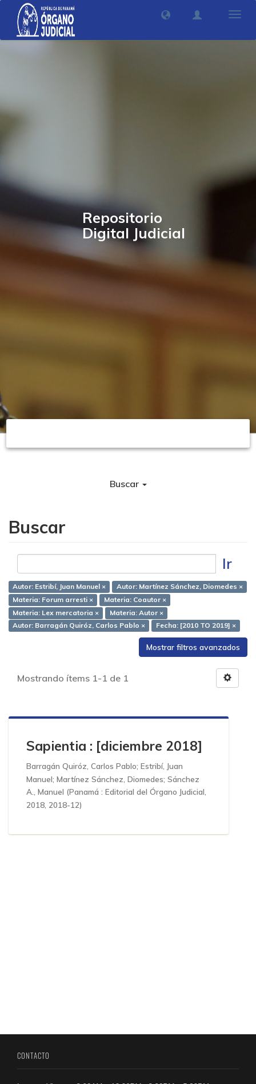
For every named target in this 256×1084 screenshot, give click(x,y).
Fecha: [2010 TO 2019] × (196, 625)
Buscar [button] (128, 483)
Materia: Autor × (136, 612)
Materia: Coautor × (135, 599)
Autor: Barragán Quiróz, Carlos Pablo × (79, 625)
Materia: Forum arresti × (53, 599)
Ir (227, 563)
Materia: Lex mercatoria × (56, 612)
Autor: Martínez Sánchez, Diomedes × (180, 586)
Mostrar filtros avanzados (193, 647)
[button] (166, 15)
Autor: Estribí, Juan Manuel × (59, 586)
